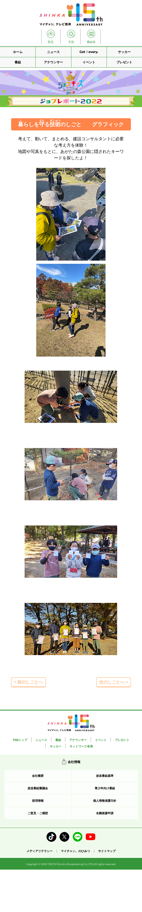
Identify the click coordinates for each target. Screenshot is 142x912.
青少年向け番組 (105, 788)
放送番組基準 (104, 776)
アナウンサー (53, 62)
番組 (18, 62)
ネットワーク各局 (81, 746)
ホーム (17, 52)
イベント (89, 62)
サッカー (124, 52)
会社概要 (38, 776)
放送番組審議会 (38, 788)
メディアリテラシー (39, 851)
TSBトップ (20, 740)
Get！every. (89, 52)
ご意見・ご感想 (38, 813)
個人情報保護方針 (104, 801)
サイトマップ (107, 851)
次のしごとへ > (113, 682)
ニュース (53, 52)
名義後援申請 (104, 813)
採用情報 (38, 801)
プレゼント (124, 62)
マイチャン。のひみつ (75, 851)
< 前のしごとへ (28, 682)
